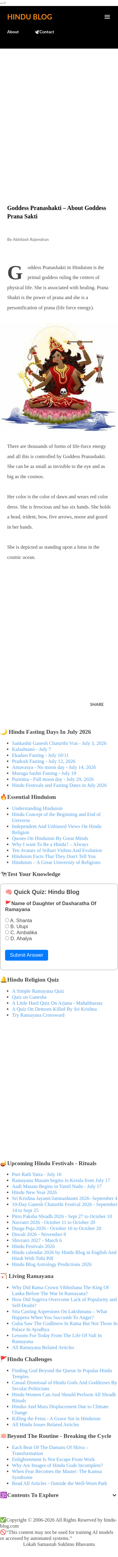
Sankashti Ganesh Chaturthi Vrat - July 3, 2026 (59, 743)
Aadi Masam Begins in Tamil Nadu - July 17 (57, 1186)
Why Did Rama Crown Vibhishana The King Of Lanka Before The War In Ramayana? (60, 1290)
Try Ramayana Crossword (38, 1015)
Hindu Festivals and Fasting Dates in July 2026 (59, 785)
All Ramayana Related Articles (43, 1347)
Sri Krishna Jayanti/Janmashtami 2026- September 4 (64, 1198)
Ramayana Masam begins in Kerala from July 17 (61, 1180)
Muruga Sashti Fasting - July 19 (44, 773)
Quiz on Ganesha (29, 997)
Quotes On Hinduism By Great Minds (50, 838)
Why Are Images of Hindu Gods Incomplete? (57, 1465)
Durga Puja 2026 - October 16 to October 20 (56, 1228)
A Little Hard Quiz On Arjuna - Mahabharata (57, 1003)
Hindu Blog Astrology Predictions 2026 (52, 1264)
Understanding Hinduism (37, 808)
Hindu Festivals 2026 (33, 1246)
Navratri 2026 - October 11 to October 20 (53, 1222)
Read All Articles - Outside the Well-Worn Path (59, 1483)
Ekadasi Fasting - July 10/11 (40, 755)
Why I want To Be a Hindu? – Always (50, 844)
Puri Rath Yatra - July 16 (37, 1174)
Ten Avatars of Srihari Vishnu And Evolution (57, 850)
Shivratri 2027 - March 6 (37, 1240)
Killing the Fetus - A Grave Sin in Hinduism (56, 1418)
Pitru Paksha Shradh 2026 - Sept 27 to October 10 (62, 1216)
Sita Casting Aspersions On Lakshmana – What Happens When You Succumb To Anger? (59, 1314)
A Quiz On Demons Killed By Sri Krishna (54, 1009)
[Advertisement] (59, 114)
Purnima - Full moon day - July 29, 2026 (53, 779)
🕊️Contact (44, 31)
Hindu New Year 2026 (34, 1192)
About (13, 31)
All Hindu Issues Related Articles (45, 1424)
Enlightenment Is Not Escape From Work (53, 1459)
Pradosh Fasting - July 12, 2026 (44, 761)
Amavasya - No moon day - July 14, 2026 (54, 767)
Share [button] (97, 704)
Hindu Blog (29, 16)
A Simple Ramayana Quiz (38, 991)
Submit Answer (26, 955)
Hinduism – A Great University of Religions (56, 862)
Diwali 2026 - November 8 (39, 1234)
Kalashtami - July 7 (31, 749)
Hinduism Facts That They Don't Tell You (54, 856)
